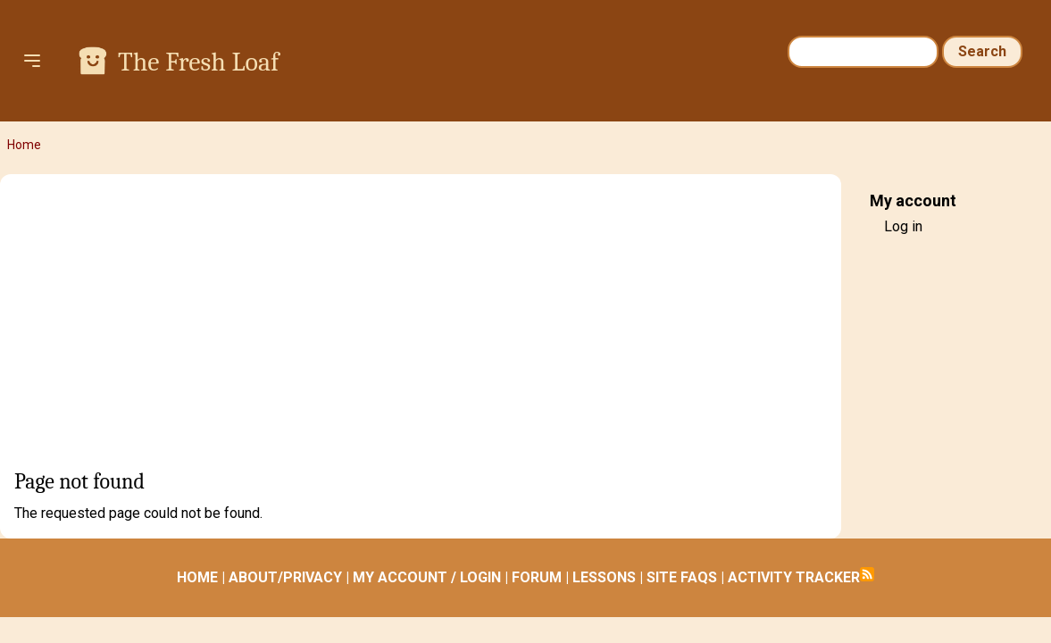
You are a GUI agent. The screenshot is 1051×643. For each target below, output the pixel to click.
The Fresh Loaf (198, 62)
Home (24, 145)
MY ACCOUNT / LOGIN (427, 577)
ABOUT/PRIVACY (285, 577)
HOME (197, 577)
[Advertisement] (420, 328)
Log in (903, 226)
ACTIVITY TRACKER (794, 577)
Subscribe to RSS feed (867, 574)
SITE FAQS (681, 577)
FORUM (537, 577)
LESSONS (604, 577)
